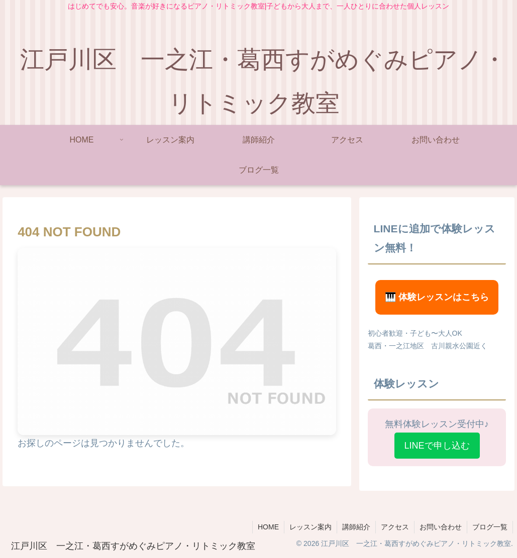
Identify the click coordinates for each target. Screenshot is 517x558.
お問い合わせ (441, 527)
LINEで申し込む (437, 446)
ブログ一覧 (489, 527)
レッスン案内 (310, 527)
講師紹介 (356, 527)
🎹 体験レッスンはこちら (437, 297)
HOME (268, 527)
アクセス (395, 527)
